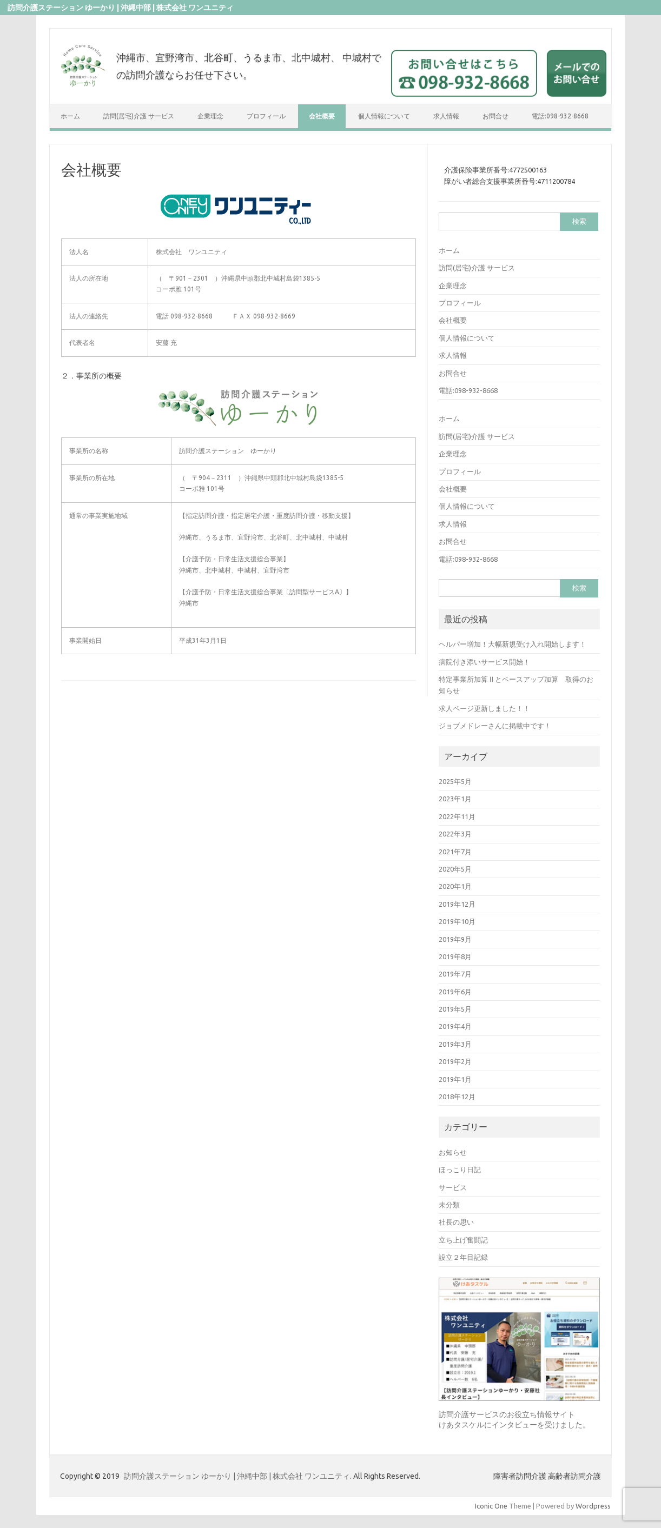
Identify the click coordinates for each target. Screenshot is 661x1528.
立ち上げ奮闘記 (463, 1240)
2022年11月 (457, 816)
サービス (453, 1187)
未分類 (449, 1204)
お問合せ (495, 115)
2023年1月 (455, 798)
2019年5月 (455, 1009)
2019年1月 (455, 1079)
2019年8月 (455, 956)
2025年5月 (455, 781)
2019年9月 (455, 939)
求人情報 (446, 115)
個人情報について (384, 115)
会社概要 (322, 115)
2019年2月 (455, 1061)
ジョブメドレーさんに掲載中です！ (495, 725)
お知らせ (453, 1152)
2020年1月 (455, 886)
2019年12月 (457, 904)
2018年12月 (457, 1096)
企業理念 (210, 115)
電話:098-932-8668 (560, 115)
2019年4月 (455, 1026)
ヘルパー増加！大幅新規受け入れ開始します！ (512, 644)
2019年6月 (455, 991)
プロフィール (266, 115)
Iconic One (491, 1506)
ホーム (70, 115)
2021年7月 (455, 851)
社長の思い (456, 1222)
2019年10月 (457, 921)
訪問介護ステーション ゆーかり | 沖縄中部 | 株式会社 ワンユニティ (237, 1476)
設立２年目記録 (463, 1257)
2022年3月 (455, 834)
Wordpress (593, 1506)
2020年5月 (455, 869)
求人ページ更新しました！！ (484, 708)
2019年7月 (455, 974)
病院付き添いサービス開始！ (484, 662)
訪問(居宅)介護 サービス (138, 115)
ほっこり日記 (460, 1169)
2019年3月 (455, 1044)
